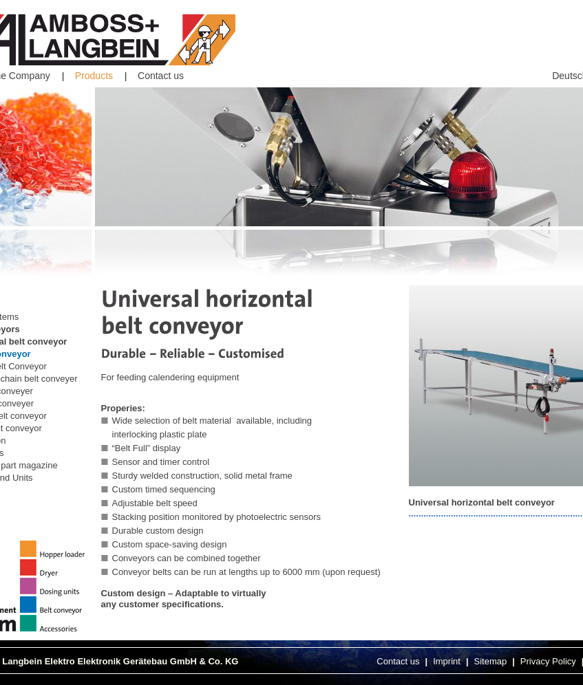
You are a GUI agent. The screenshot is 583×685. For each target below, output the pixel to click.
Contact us (161, 75)
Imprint (446, 661)
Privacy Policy (548, 661)
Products (94, 75)
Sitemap (490, 661)
